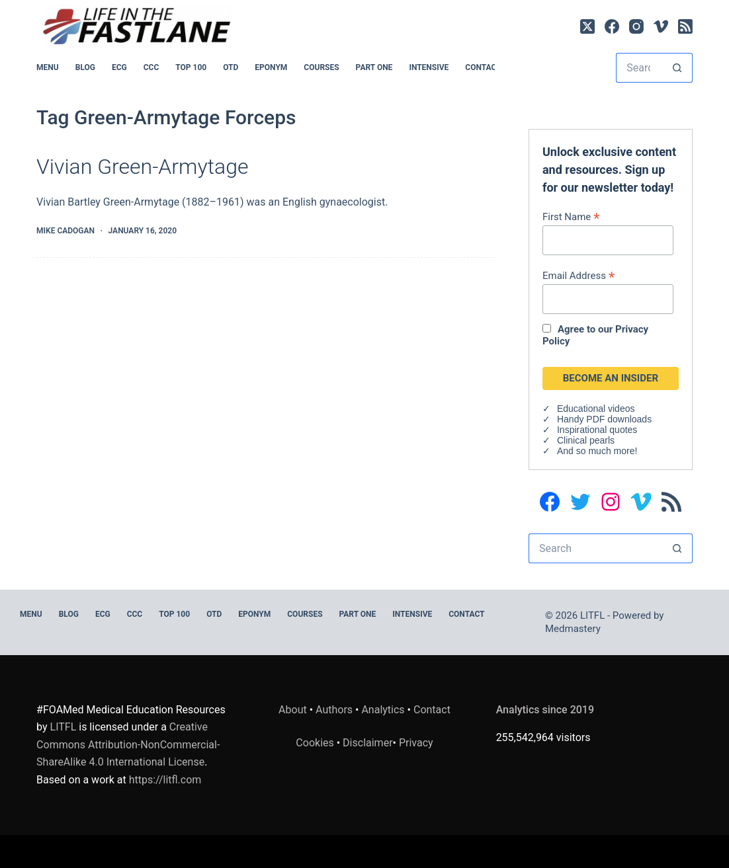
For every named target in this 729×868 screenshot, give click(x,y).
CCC (151, 67)
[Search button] (678, 68)
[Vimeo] (661, 26)
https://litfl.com (165, 779)
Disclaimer (367, 742)
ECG (119, 67)
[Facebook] (612, 26)
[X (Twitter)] (587, 26)
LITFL (63, 727)
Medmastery (573, 629)
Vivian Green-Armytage (142, 166)
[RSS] (685, 26)
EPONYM (271, 67)
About (293, 709)
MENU (47, 67)
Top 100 (190, 67)
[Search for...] (639, 68)
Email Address (578, 275)
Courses (321, 67)
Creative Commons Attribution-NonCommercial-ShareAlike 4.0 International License (128, 744)
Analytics (382, 709)
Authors (334, 709)
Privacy (416, 742)
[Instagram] (636, 26)
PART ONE (374, 67)
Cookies (316, 742)
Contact (483, 67)
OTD (230, 67)
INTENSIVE (429, 67)
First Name (571, 216)
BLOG (85, 67)
